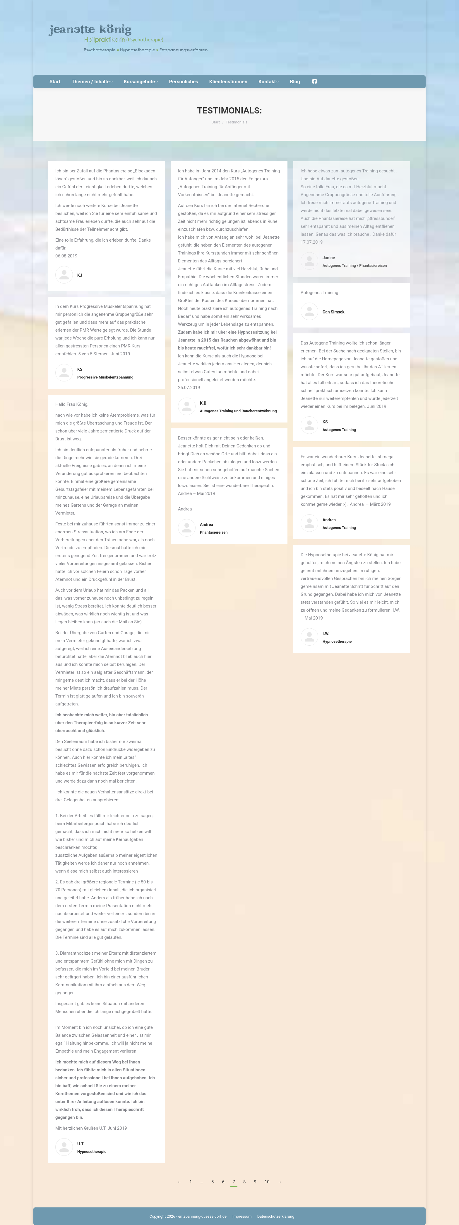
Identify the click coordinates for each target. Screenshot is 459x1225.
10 (267, 1182)
